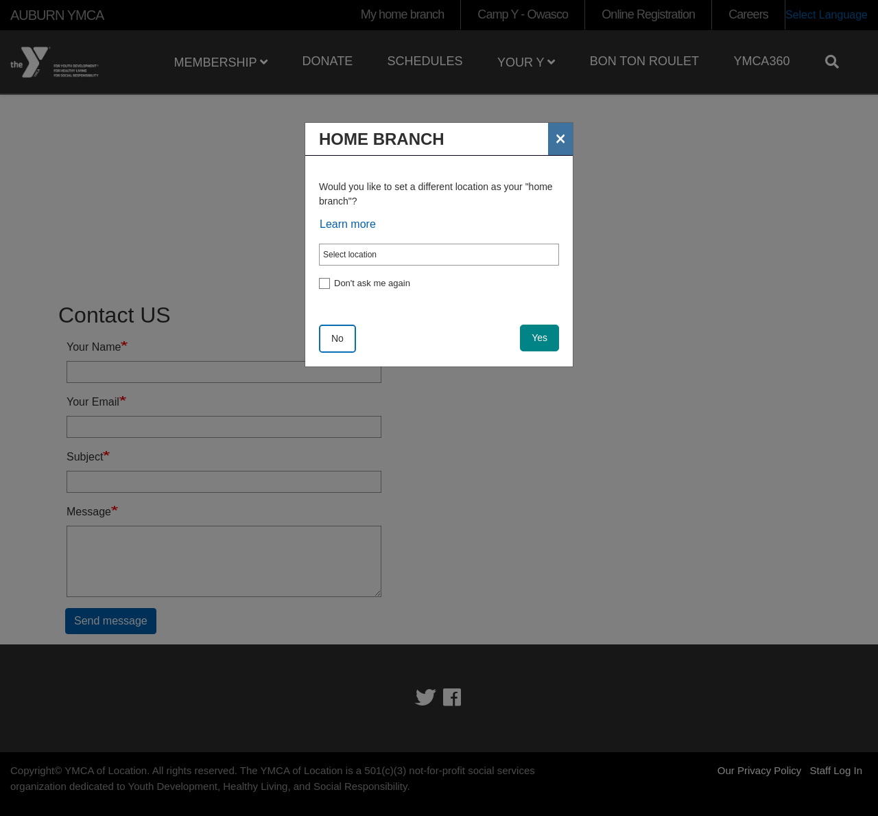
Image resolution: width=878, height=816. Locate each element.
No (337, 338)
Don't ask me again (372, 283)
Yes (539, 337)
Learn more (348, 224)
